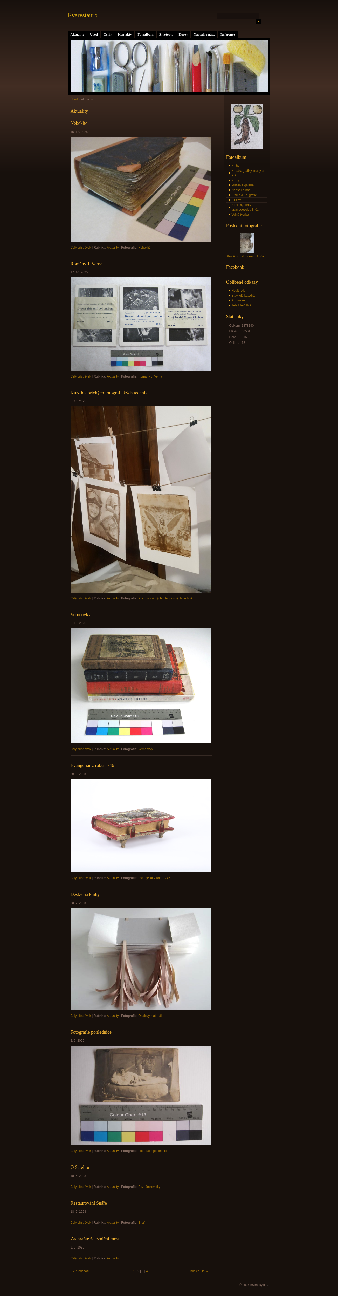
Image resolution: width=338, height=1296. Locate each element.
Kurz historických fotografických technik (109, 392)
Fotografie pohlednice (91, 1032)
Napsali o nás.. (204, 34)
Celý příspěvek (81, 247)
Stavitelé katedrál (244, 295)
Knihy (235, 166)
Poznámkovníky (149, 1187)
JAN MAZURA (242, 305)
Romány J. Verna (86, 263)
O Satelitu (80, 1167)
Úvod (94, 34)
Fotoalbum (145, 34)
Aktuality (78, 34)
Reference (227, 34)
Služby (236, 200)
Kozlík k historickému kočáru (246, 256)
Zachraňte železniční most (95, 1239)
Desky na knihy (85, 894)
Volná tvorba (240, 214)
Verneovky (81, 614)
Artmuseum (239, 300)
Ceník (108, 34)
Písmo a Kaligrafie (244, 195)
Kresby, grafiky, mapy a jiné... (248, 173)
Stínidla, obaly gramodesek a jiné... (246, 207)
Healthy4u (239, 290)
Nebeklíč (79, 123)
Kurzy (183, 34)
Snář (141, 1222)
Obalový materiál (150, 1016)
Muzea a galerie (243, 185)
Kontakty (125, 34)
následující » (199, 1271)
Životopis (166, 34)
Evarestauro (83, 15)
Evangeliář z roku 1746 (92, 765)
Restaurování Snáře (89, 1203)
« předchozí (81, 1271)
